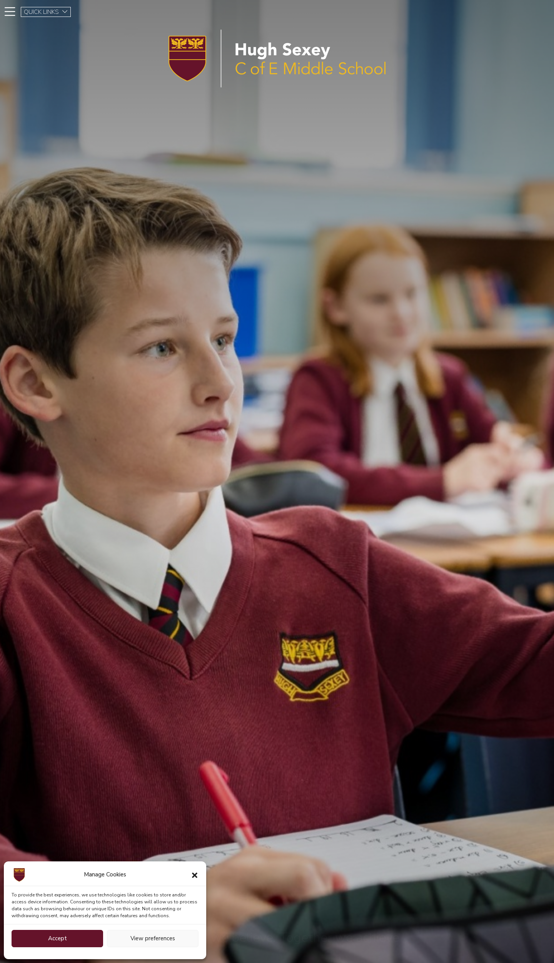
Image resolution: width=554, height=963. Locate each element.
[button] (195, 875)
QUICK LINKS (46, 12)
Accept (57, 938)
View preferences (152, 938)
